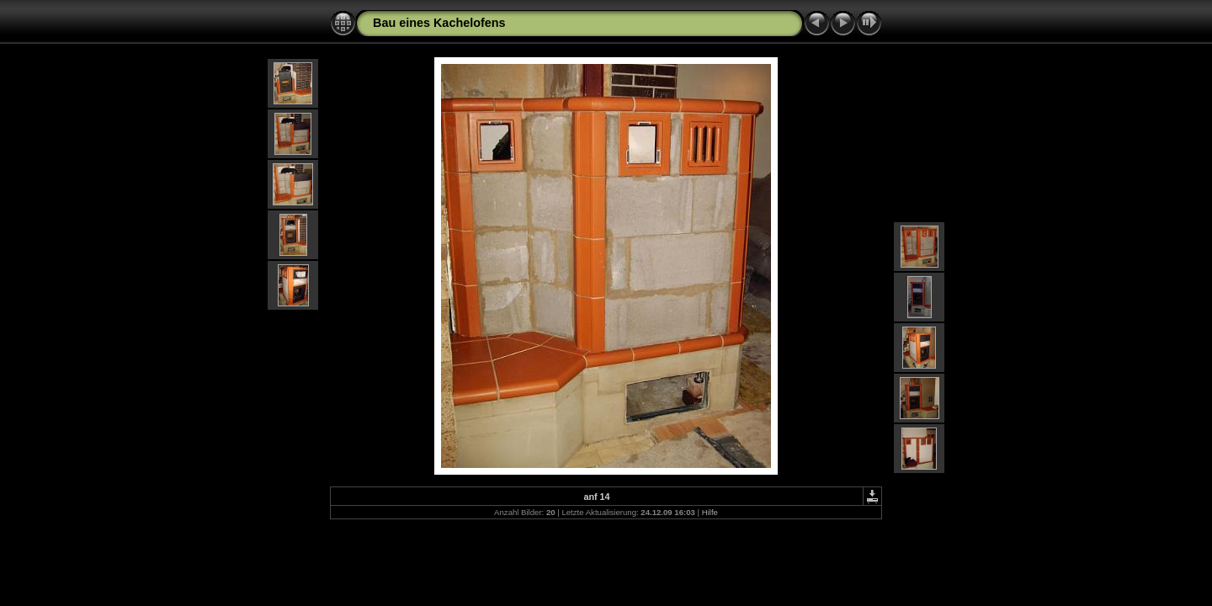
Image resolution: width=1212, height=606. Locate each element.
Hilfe (710, 512)
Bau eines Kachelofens (439, 22)
